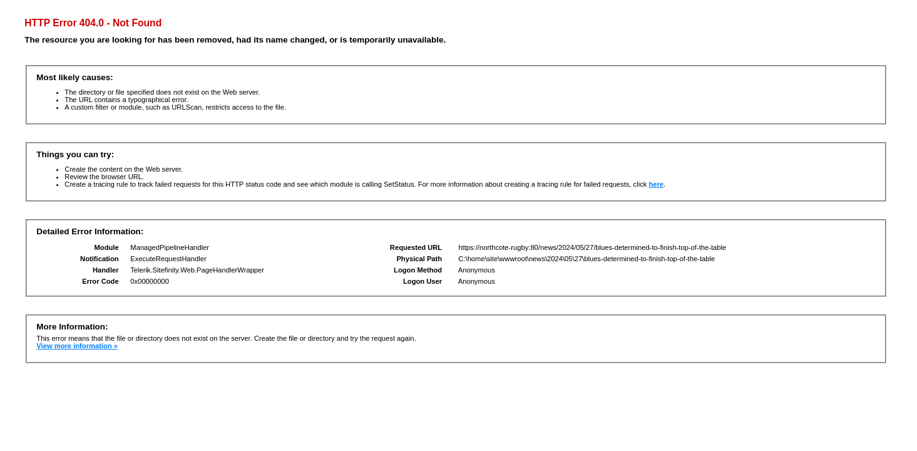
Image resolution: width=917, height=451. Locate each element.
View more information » (77, 346)
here (655, 184)
